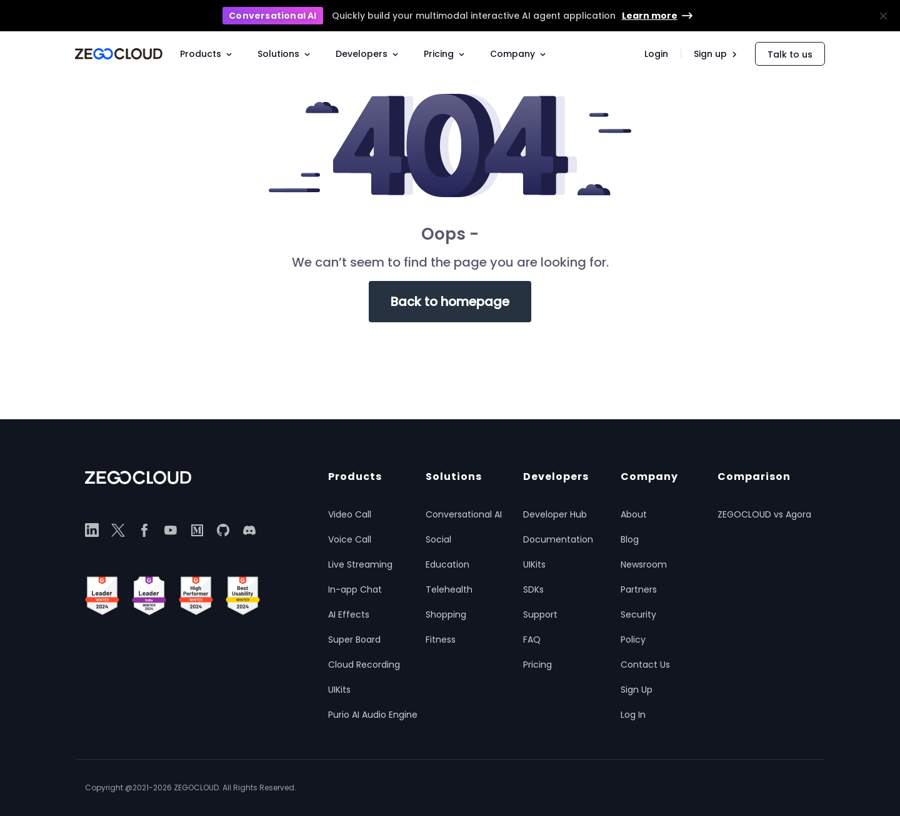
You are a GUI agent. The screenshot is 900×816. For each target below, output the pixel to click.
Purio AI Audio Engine (373, 714)
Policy (633, 639)
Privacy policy (630, 787)
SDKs (533, 589)
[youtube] (171, 530)
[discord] (249, 530)
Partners (639, 589)
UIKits (339, 689)
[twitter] (118, 530)
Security (638, 614)
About (634, 514)
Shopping (446, 614)
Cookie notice (705, 787)
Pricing (537, 664)
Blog (630, 539)
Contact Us (645, 664)
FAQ (532, 639)
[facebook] (144, 530)
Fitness (441, 639)
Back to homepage (450, 301)
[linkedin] (92, 530)
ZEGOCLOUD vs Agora (764, 514)
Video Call (349, 514)
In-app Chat (355, 589)
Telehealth (449, 589)
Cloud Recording (364, 664)
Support (540, 614)
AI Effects (348, 614)
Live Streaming (360, 564)
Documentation (558, 539)
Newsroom (644, 564)
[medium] (197, 530)
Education (447, 564)
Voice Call (349, 539)
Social (438, 539)
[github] (223, 530)
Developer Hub (555, 514)
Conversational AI (464, 514)
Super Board (354, 639)
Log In (633, 714)
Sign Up (636, 689)
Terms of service (784, 787)
